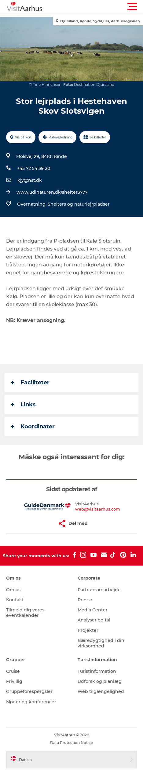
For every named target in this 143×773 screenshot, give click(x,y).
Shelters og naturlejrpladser (79, 204)
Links (23, 404)
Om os (13, 589)
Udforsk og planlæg (100, 681)
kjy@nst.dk (29, 180)
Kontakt (15, 600)
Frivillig (14, 681)
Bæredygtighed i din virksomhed (101, 643)
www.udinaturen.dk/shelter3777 (51, 192)
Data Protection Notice (71, 742)
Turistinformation (97, 671)
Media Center (93, 610)
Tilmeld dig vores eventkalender (25, 612)
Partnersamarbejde (99, 589)
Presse (85, 600)
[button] (99, 6)
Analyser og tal (94, 620)
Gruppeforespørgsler (29, 691)
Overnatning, (32, 204)
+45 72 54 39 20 (33, 168)
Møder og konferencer (31, 702)
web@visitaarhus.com (97, 509)
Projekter (88, 630)
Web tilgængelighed (101, 691)
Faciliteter (30, 382)
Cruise (13, 671)
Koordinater (33, 426)
